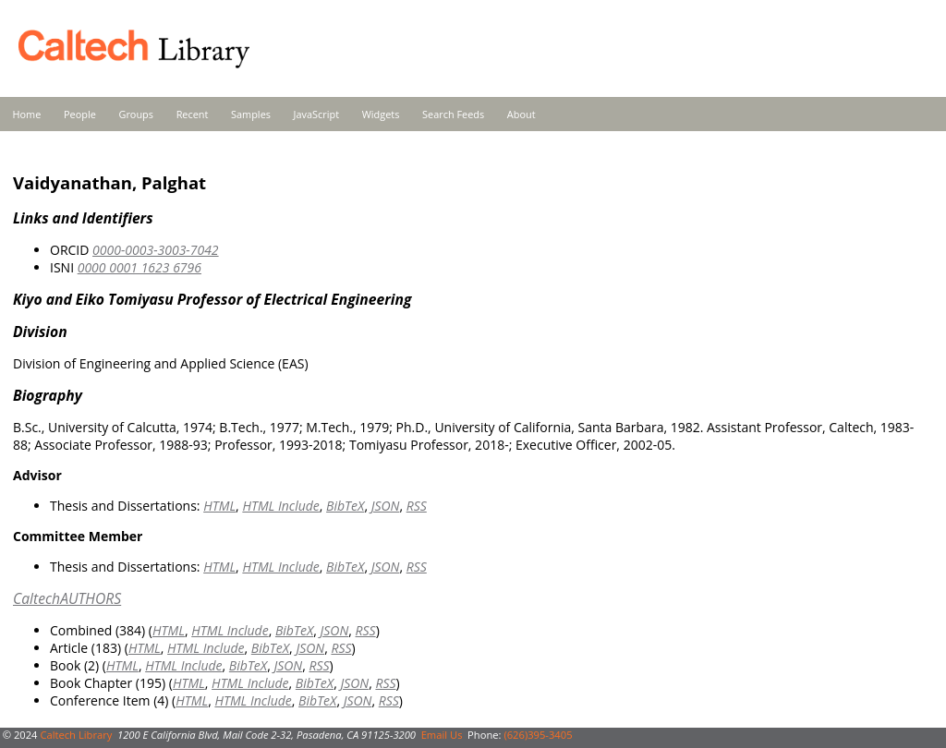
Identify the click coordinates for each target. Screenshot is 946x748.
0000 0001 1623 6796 (139, 267)
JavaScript (316, 114)
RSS (416, 505)
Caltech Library (76, 735)
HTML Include (280, 505)
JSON (385, 505)
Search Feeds (453, 114)
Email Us (442, 735)
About (521, 114)
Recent (192, 114)
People (80, 114)
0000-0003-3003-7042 (155, 250)
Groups (135, 114)
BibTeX (345, 505)
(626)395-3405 (537, 735)
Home (27, 114)
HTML (219, 505)
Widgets (381, 114)
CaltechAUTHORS (67, 598)
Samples (251, 114)
